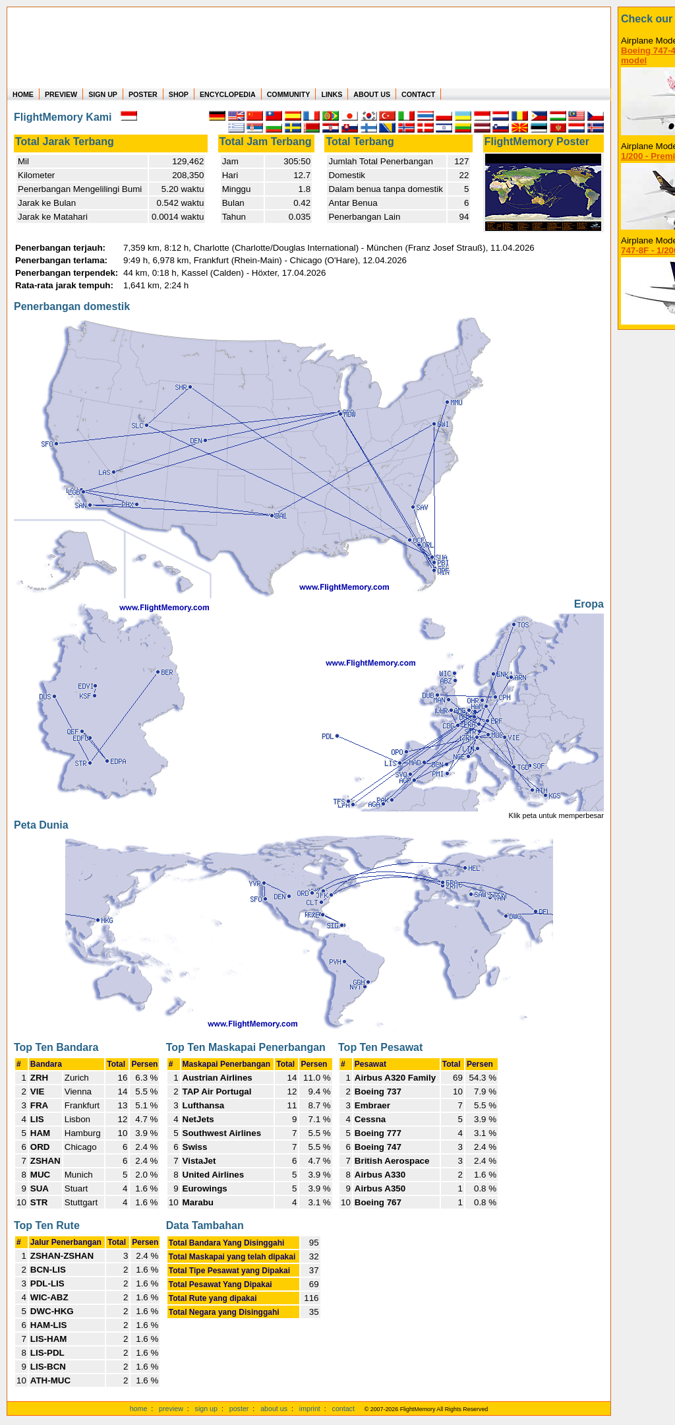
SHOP (179, 94)
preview (171, 1408)
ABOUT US (371, 94)
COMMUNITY (288, 94)
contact (343, 1408)
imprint (309, 1408)
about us (273, 1408)
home (139, 1408)
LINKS (331, 94)
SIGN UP (102, 94)
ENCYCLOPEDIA (228, 94)
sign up (206, 1408)
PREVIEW (61, 94)
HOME (23, 94)
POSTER (143, 94)
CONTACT (418, 94)
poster (239, 1408)
